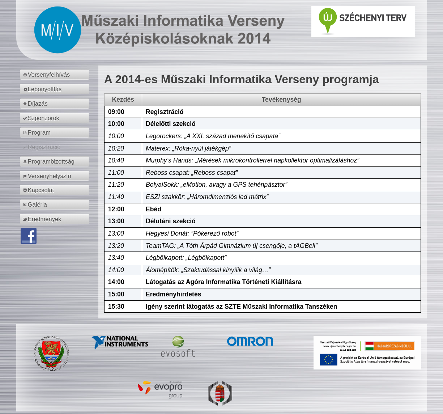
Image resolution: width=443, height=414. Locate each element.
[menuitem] (56, 74)
